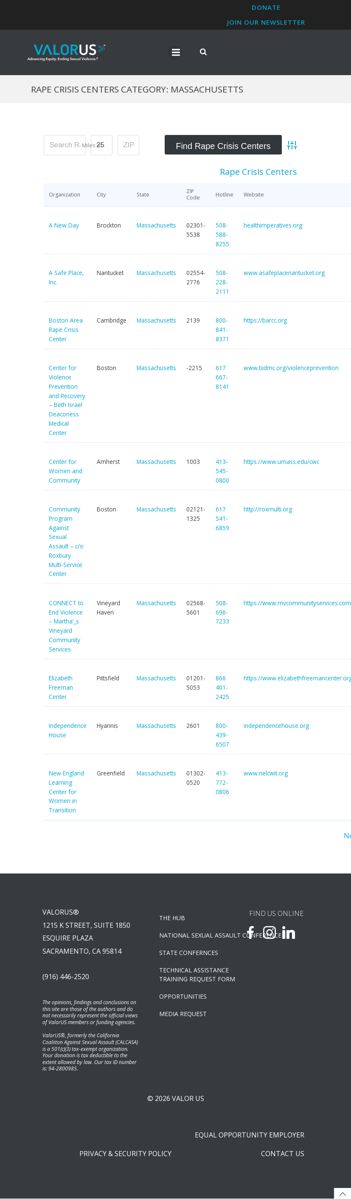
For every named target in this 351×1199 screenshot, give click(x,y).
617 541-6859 (222, 518)
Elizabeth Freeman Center (61, 687)
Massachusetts (156, 226)
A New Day (64, 226)
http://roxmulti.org (268, 509)
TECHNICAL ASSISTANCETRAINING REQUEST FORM (191, 974)
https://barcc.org (265, 321)
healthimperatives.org (273, 226)
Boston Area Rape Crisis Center (66, 330)
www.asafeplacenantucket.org (284, 273)
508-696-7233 (222, 612)
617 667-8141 (222, 377)
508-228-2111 (222, 282)
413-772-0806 (222, 782)
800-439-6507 (222, 735)
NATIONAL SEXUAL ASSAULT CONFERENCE (191, 936)
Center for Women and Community (65, 471)
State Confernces (188, 953)
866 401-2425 (222, 687)
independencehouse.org (276, 726)
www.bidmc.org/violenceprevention (291, 368)
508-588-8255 (222, 235)
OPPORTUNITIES (183, 997)
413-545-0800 (222, 471)
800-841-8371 (222, 330)
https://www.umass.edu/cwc (281, 462)
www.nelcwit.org (266, 773)
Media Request (183, 1014)
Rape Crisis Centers (258, 172)
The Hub (172, 918)
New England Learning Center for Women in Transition (66, 791)
